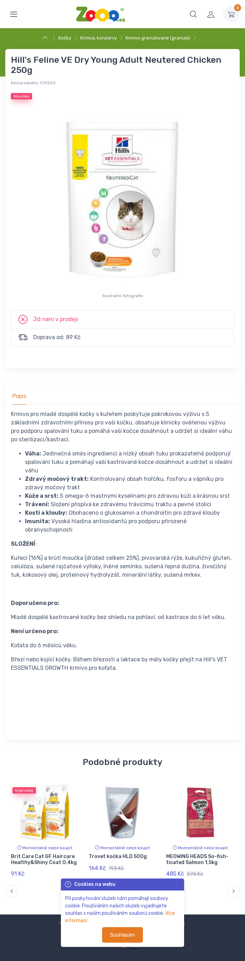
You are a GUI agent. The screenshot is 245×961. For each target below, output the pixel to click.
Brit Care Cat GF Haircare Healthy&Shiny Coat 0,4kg (44, 859)
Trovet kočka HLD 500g (118, 856)
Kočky (64, 38)
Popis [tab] (19, 396)
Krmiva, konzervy (98, 38)
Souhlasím (122, 935)
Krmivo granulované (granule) (158, 38)
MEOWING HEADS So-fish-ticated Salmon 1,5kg (197, 859)
